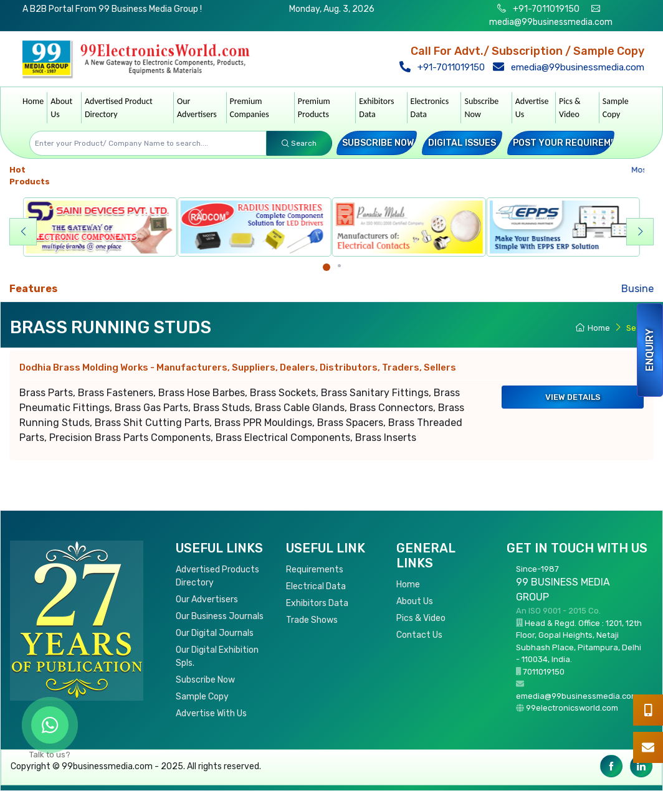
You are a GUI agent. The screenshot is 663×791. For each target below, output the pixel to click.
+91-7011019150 (545, 9)
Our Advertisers (197, 108)
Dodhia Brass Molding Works (237, 367)
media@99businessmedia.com (551, 22)
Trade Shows (312, 620)
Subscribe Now (481, 108)
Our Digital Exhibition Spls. (217, 656)
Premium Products (314, 108)
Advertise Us (532, 108)
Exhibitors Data (376, 108)
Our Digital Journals (215, 633)
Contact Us (419, 635)
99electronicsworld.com (572, 708)
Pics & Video (570, 108)
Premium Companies (249, 108)
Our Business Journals (220, 616)
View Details (573, 397)
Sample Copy (616, 108)
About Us (61, 108)
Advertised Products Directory (217, 576)
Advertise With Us (211, 713)
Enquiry (650, 350)
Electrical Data (316, 586)
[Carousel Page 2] (339, 265)
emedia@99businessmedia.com (571, 67)
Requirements (314, 569)
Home (33, 101)
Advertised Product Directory (119, 108)
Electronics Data (430, 108)
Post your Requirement (571, 143)
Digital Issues (462, 143)
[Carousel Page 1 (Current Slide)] (326, 267)
